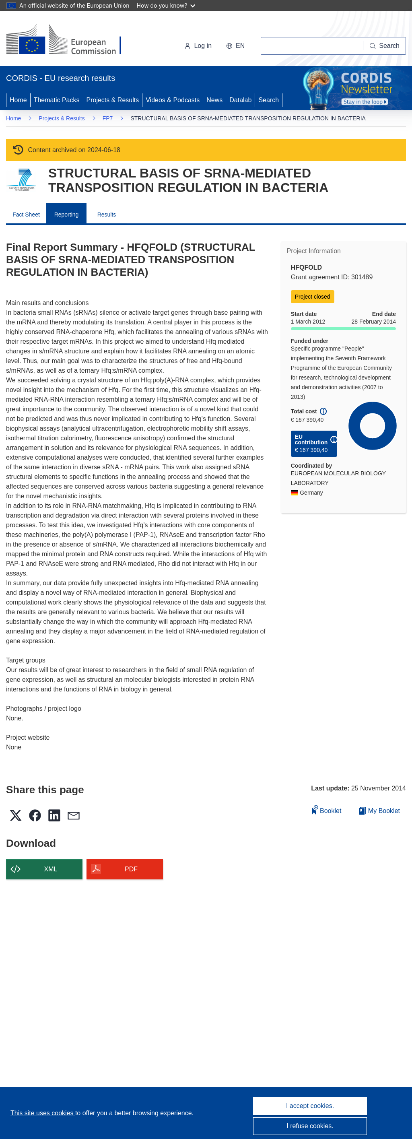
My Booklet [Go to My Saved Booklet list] (379, 811)
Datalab (240, 100)
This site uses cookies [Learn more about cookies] (42, 1113)
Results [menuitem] (106, 214)
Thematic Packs (57, 100)
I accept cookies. (310, 1105)
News (214, 100)
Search (268, 100)
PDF (131, 869)
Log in (198, 45)
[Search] (384, 46)
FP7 (108, 118)
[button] (235, 46)
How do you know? (166, 5)
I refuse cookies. (310, 1125)
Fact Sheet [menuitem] (26, 214)
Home (18, 100)
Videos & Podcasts (173, 100)
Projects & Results (113, 100)
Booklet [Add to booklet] (327, 809)
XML (51, 869)
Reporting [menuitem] (66, 214)
